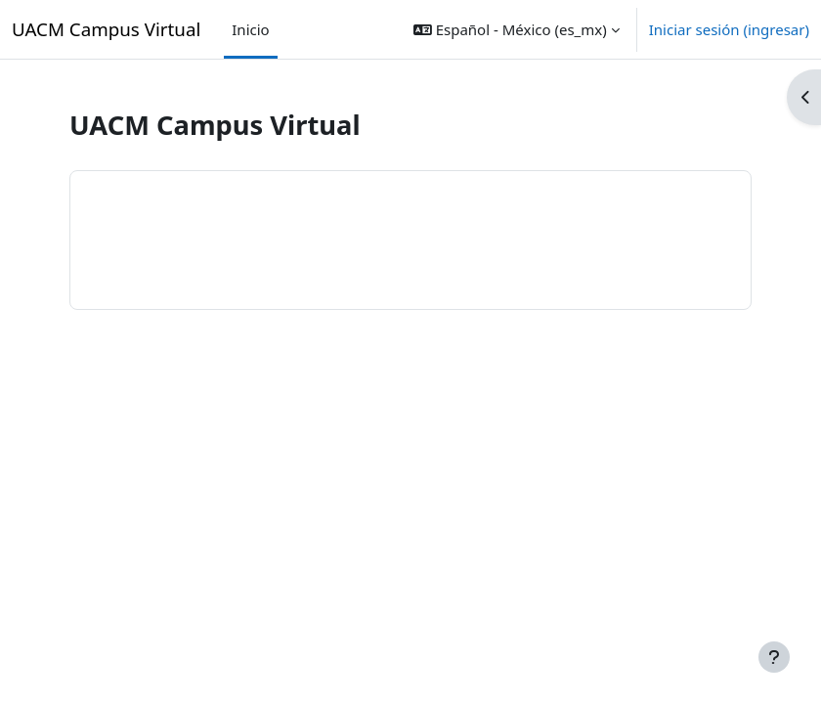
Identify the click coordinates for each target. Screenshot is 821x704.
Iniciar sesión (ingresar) (729, 29)
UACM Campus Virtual (106, 29)
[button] (516, 29)
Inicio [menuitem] (250, 29)
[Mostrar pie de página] (774, 657)
